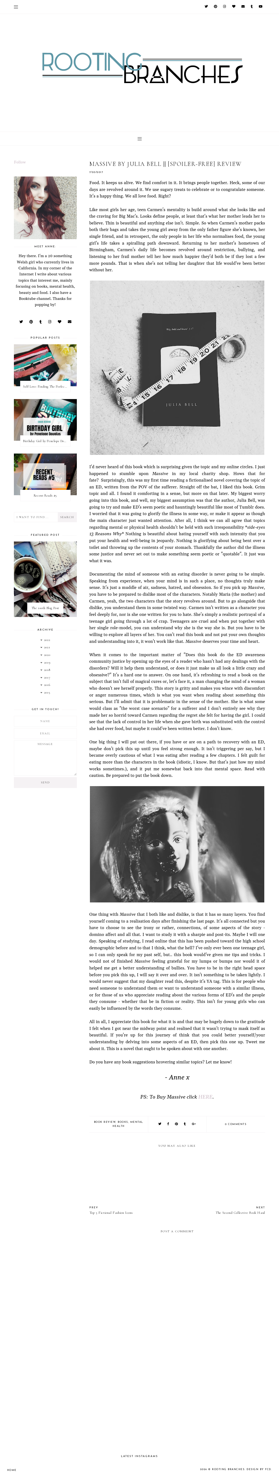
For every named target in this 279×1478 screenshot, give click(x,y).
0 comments (235, 1124)
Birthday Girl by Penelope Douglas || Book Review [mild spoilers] (46, 441)
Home (12, 1470)
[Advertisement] (177, 1403)
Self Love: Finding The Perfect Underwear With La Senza (46, 386)
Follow (20, 162)
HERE (205, 1097)
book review (105, 1122)
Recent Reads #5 (45, 495)
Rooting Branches (228, 1469)
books (123, 1122)
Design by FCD (259, 1469)
